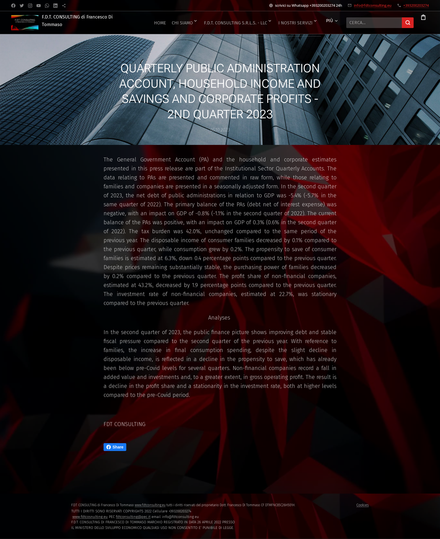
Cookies (362, 505)
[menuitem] (249, 22)
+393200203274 (416, 5)
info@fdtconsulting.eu (372, 5)
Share (114, 447)
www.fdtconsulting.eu (150, 505)
